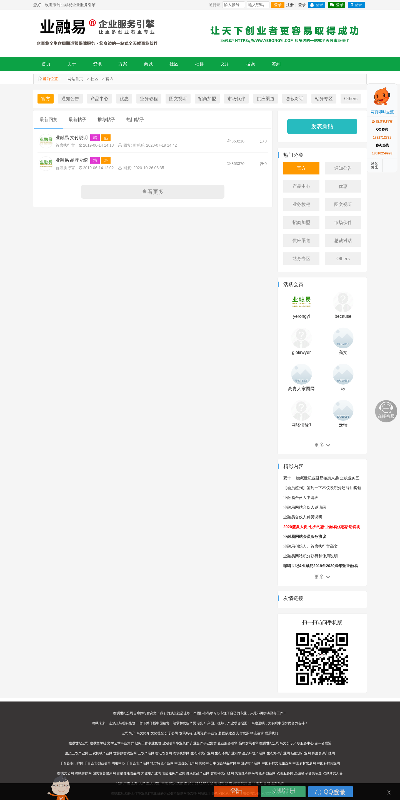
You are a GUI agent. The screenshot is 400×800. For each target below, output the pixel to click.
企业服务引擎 (228, 743)
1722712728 (382, 137)
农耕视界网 (181, 753)
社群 (199, 63)
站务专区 (324, 98)
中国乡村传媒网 (328, 763)
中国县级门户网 (186, 763)
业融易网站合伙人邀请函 (304, 507)
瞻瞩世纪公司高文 (272, 743)
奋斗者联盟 (323, 743)
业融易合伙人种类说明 (302, 517)
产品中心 (99, 98)
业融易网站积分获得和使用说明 (310, 556)
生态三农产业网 (76, 753)
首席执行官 (65, 145)
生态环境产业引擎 (228, 753)
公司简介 (128, 733)
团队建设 (228, 733)
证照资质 (200, 733)
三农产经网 (146, 753)
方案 (122, 63)
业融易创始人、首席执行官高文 (310, 546)
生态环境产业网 (202, 753)
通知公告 (70, 98)
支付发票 (242, 733)
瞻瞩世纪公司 (79, 743)
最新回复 (49, 119)
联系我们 (271, 733)
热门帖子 (135, 119)
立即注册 (283, 790)
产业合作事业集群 (203, 743)
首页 (46, 63)
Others (351, 98)
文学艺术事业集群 (120, 743)
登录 (278, 5)
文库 (225, 63)
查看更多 (153, 192)
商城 (148, 63)
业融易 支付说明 (72, 137)
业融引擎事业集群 (175, 743)
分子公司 (171, 733)
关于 (71, 63)
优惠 (124, 98)
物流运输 (257, 733)
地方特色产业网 (162, 763)
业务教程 (149, 98)
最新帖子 (77, 119)
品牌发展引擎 (249, 743)
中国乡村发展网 (304, 763)
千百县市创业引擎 (97, 763)
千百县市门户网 (71, 763)
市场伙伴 (236, 98)
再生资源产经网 (323, 753)
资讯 (97, 63)
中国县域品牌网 (224, 763)
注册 (290, 5)
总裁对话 (295, 98)
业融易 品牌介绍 (72, 160)
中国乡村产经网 (249, 763)
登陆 (236, 790)
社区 (173, 63)
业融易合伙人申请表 (300, 497)
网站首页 (75, 79)
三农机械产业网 (100, 753)
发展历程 (185, 733)
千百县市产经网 (137, 763)
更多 (322, 445)
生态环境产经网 (254, 753)
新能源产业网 (301, 753)
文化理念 (157, 733)
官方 (109, 79)
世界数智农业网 (125, 753)
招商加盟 (207, 98)
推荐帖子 (106, 119)
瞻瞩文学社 (98, 743)
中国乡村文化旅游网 (277, 763)
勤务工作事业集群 (148, 743)
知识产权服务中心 (300, 743)
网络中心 (118, 763)
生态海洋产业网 (278, 753)
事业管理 (214, 733)
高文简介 (143, 733)
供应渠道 (265, 98)
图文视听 (178, 98)
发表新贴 (322, 126)
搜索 (250, 63)
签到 (276, 63)
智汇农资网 (163, 753)
